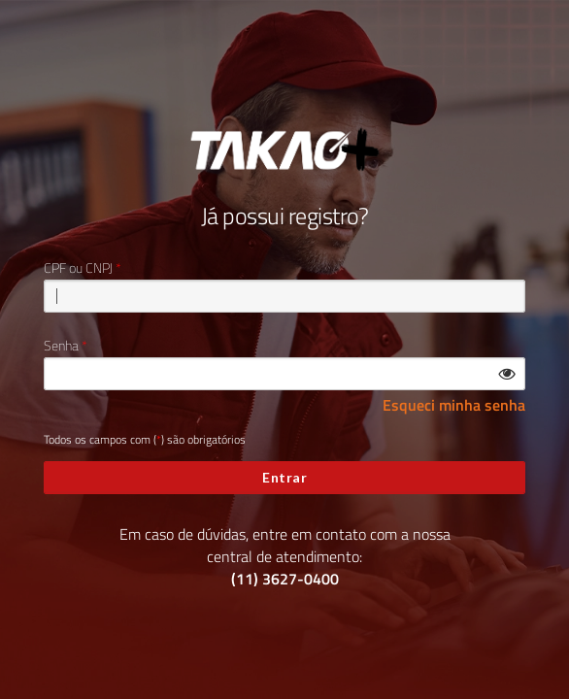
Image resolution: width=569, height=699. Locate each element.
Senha (61, 345)
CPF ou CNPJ (78, 268)
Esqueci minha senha (454, 405)
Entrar (284, 477)
